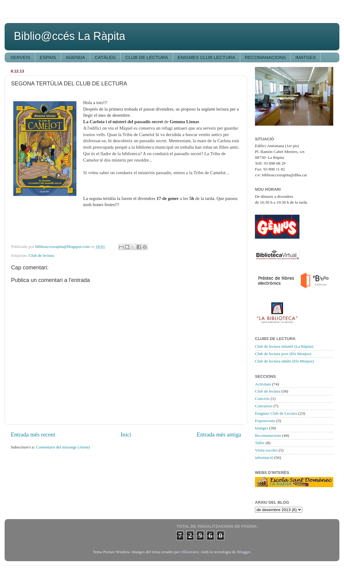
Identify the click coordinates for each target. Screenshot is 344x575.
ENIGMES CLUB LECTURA (206, 57)
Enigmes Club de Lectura (276, 413)
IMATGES (305, 57)
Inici (126, 434)
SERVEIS (20, 57)
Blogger (243, 552)
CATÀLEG (105, 57)
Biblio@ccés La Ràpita (69, 36)
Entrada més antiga (219, 434)
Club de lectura (41, 255)
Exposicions (265, 420)
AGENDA (75, 57)
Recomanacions (268, 435)
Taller (259, 442)
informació (264, 457)
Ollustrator (190, 552)
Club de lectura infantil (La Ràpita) (284, 346)
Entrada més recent (33, 434)
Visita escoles (266, 450)
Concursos (263, 406)
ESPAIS (48, 57)
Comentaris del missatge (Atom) (63, 447)
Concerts (262, 398)
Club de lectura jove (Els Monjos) (283, 353)
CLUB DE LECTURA (146, 57)
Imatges (261, 428)
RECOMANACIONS (265, 57)
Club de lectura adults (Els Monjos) (284, 361)
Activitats (263, 384)
